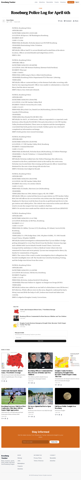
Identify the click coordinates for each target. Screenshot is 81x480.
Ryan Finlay (10, 20)
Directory (63, 2)
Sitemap (20, 458)
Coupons (20, 466)
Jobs (36, 2)
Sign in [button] (77, 2)
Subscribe (40, 341)
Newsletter (49, 2)
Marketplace (21, 463)
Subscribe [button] (70, 2)
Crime (40, 8)
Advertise (42, 2)
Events (57, 2)
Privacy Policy (38, 458)
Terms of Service (38, 460)
